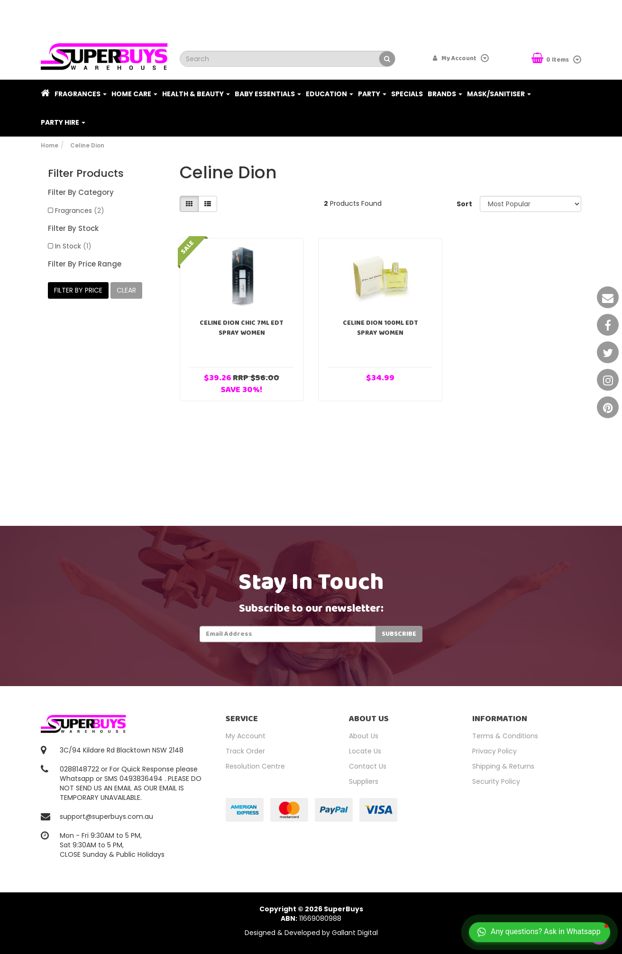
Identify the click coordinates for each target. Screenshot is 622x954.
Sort (464, 204)
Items (550, 59)
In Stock (73, 246)
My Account (245, 736)
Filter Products (86, 173)
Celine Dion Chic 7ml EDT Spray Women (242, 328)
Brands (445, 94)
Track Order (245, 751)
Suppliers (363, 781)
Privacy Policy (494, 751)
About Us (363, 736)
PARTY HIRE (63, 122)
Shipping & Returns (503, 766)
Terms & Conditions (505, 736)
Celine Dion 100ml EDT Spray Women (380, 328)
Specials (407, 94)
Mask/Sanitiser (499, 94)
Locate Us (365, 751)
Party (372, 94)
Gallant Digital (355, 932)
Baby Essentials (268, 94)
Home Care (134, 94)
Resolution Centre (255, 766)
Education (329, 94)
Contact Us (367, 766)
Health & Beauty (196, 94)
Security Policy (496, 781)
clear (126, 290)
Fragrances (81, 94)
